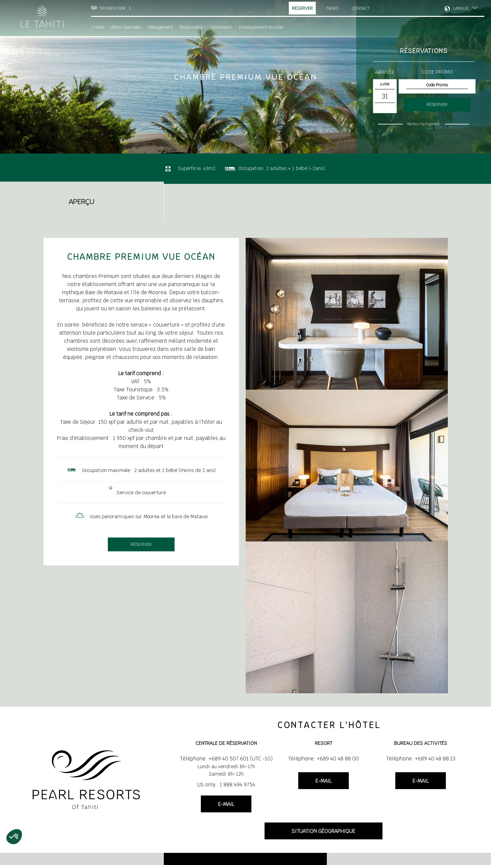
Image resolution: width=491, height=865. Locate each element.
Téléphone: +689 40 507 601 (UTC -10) (226, 758)
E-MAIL (226, 804)
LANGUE (461, 8)
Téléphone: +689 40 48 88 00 (323, 758)
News (332, 8)
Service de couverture (141, 493)
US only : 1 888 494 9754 (226, 784)
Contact (361, 8)
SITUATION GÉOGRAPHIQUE (323, 831)
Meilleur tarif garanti (423, 123)
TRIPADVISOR (112, 8)
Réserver (302, 8)
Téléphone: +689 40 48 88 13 (420, 758)
